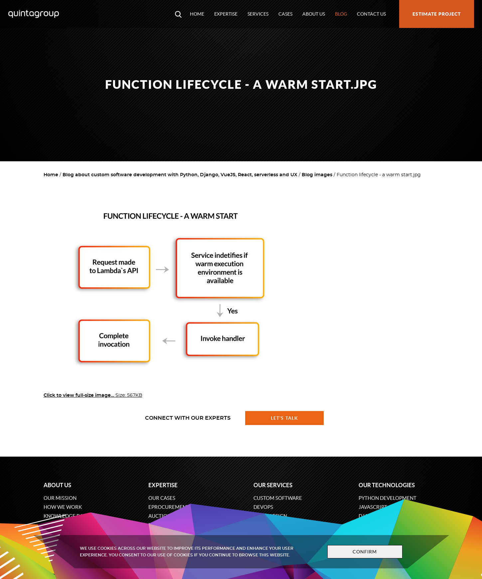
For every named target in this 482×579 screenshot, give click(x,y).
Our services (272, 485)
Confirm (365, 551)
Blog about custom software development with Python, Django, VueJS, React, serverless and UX (180, 175)
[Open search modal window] (178, 14)
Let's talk (284, 418)
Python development (387, 498)
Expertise (226, 14)
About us (313, 14)
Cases (285, 14)
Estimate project (436, 14)
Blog (341, 14)
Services (257, 14)
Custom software (277, 498)
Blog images (317, 175)
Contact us (371, 14)
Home (197, 14)
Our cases (161, 498)
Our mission (60, 498)
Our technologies (387, 485)
